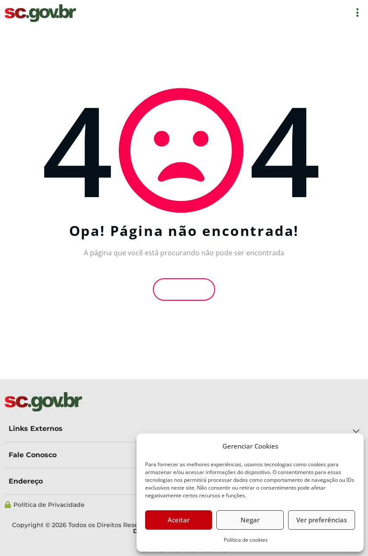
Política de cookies (246, 539)
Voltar (184, 289)
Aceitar (179, 519)
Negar (250, 519)
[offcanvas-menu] (357, 13)
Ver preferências (321, 519)
